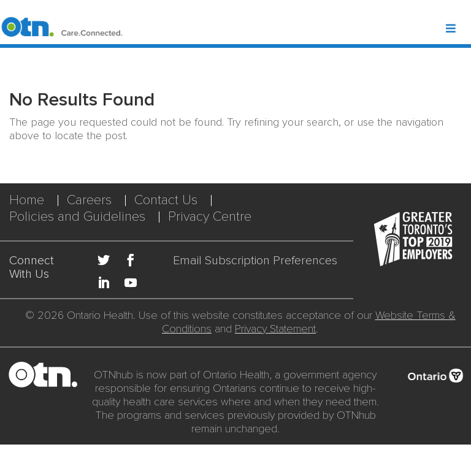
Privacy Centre (209, 216)
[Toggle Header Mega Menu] (457, 29)
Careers (89, 200)
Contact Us (165, 200)
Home (26, 200)
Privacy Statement (275, 328)
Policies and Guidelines (77, 216)
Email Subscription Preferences (255, 261)
